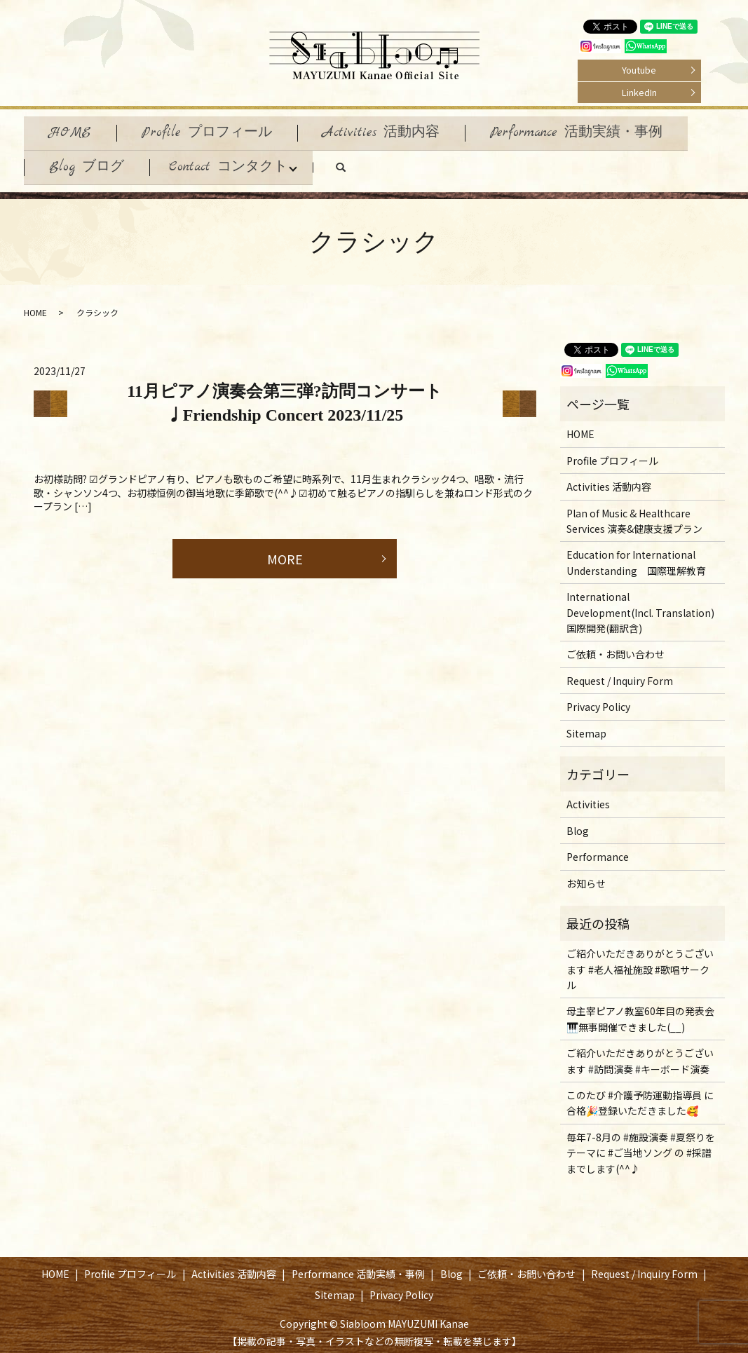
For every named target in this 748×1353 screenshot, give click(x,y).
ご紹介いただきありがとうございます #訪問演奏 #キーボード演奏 (640, 1053)
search (365, 165)
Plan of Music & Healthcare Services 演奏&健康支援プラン (634, 514)
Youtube (639, 69)
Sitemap (586, 726)
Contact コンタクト (235, 161)
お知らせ (586, 876)
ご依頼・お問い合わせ (615, 648)
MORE (285, 552)
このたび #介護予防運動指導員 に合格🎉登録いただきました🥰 (640, 1095)
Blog (577, 824)
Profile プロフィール (215, 131)
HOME (73, 131)
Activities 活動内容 (395, 131)
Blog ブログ (89, 161)
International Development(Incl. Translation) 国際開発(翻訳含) (640, 605)
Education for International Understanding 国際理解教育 (636, 556)
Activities (588, 798)
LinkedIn (639, 92)
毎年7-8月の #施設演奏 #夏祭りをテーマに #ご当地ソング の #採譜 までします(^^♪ (640, 1146)
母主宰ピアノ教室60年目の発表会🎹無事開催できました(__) (640, 1012)
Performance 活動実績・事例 (596, 131)
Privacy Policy (598, 700)
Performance (597, 850)
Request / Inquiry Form (619, 674)
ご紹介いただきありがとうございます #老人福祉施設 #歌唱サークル (640, 962)
